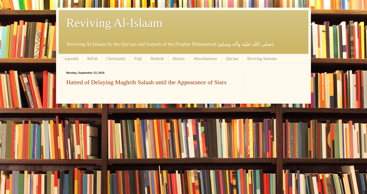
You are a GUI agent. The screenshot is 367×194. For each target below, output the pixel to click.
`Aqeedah (70, 58)
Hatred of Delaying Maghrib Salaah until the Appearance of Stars (146, 82)
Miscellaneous (205, 58)
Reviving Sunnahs (262, 58)
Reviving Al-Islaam (114, 23)
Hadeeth (157, 58)
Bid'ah (92, 58)
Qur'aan (232, 58)
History (179, 58)
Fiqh (138, 58)
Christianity (116, 58)
